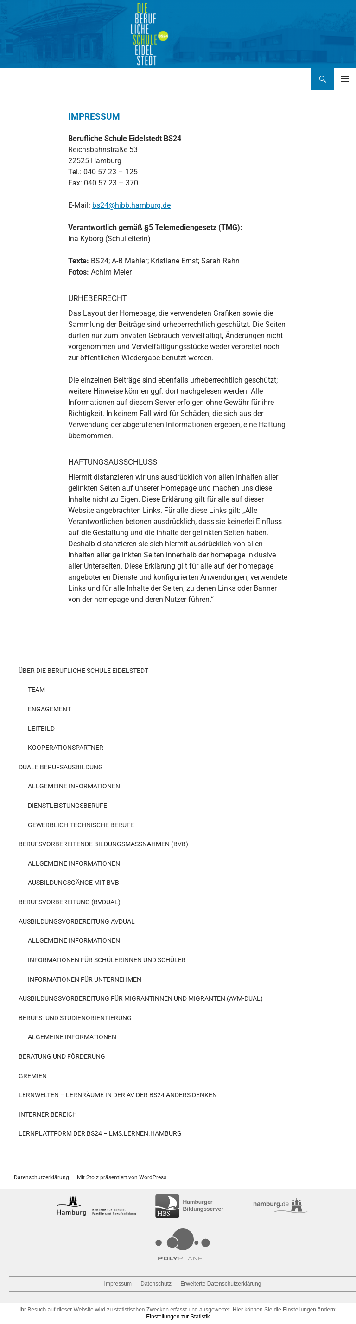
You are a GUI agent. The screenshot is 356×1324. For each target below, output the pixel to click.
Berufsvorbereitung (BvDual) (70, 902)
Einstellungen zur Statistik (178, 1316)
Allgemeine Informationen (74, 786)
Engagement (49, 709)
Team (36, 690)
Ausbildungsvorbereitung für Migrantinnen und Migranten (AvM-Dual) (141, 999)
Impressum (118, 1283)
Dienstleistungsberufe (67, 806)
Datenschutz (156, 1283)
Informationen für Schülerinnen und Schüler (107, 960)
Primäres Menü (345, 79)
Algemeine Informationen (72, 1037)
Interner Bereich (48, 1115)
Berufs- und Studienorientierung (75, 1018)
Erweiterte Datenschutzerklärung (220, 1283)
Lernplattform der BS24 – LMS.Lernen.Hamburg (100, 1134)
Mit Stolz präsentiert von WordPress (121, 1177)
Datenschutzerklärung (41, 1177)
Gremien (33, 1076)
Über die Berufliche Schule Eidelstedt (83, 671)
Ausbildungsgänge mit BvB (73, 883)
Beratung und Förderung (62, 1057)
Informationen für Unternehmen (84, 980)
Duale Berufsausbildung (61, 767)
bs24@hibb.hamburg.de (131, 205)
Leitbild (41, 729)
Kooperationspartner (65, 748)
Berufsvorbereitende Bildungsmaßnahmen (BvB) (103, 844)
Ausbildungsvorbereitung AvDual (77, 922)
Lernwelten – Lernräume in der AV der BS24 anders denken (118, 1095)
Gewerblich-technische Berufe (81, 825)
